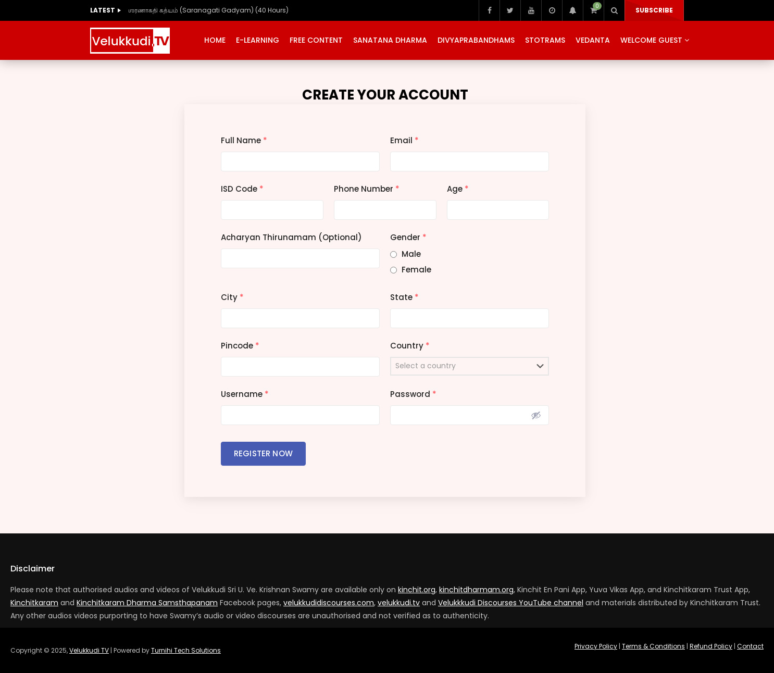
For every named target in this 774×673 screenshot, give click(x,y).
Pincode (240, 346)
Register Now (263, 453)
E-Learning (257, 40)
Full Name (244, 140)
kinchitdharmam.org (476, 589)
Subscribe (654, 10)
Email (404, 140)
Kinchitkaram (34, 602)
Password (413, 394)
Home (215, 40)
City (232, 297)
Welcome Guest (651, 40)
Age (458, 189)
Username (245, 394)
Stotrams (545, 40)
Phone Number (367, 189)
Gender (408, 237)
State (404, 297)
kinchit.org (416, 589)
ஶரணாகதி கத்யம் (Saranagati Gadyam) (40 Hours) (208, 10)
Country (410, 346)
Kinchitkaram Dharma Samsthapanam (147, 602)
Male (411, 253)
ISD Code (242, 189)
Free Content (316, 40)
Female (416, 269)
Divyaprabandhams (476, 40)
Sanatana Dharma (390, 40)
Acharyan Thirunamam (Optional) (291, 237)
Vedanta (593, 40)
